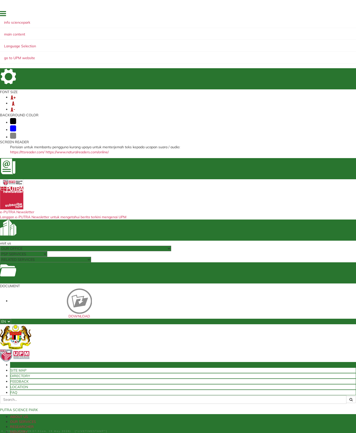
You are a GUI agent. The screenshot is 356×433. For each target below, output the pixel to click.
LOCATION (309, 15)
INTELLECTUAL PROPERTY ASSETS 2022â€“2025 (75, 48)
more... (53, 243)
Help (31, 418)
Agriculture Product (216, 209)
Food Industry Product (103, 266)
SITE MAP (253, 15)
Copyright (130, 418)
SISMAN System (103, 361)
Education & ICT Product (253, 266)
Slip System (99, 356)
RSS (144, 418)
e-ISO (95, 346)
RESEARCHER (99, 43)
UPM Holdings (161, 354)
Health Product (141, 209)
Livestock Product (291, 209)
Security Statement (72, 418)
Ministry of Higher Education (172, 341)
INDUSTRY (125, 43)
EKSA (201, 43)
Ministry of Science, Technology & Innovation (175, 361)
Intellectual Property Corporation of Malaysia (177, 347)
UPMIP (96, 341)
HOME (238, 15)
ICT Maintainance (224, 361)
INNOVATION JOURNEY (143, 48)
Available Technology (227, 341)
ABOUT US (41, 43)
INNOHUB (183, 43)
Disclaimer (46, 418)
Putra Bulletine (222, 346)
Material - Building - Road (178, 266)
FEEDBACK (291, 15)
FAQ (323, 15)
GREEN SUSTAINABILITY (232, 43)
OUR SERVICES (68, 43)
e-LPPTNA (99, 372)
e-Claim (97, 351)
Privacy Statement (105, 418)
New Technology (66, 209)
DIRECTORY (272, 15)
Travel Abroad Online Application (116, 367)
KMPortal (218, 356)
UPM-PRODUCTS (154, 43)
